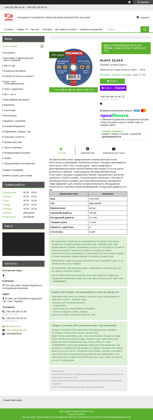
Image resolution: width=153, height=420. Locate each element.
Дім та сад (9, 65)
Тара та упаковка (13, 147)
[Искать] (145, 29)
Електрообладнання (14, 126)
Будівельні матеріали (15, 71)
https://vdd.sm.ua (100, 278)
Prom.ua (90, 411)
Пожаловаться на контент (89, 417)
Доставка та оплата (65, 29)
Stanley (7, 158)
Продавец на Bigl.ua (76, 414)
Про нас (35, 29)
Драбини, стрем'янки (15, 121)
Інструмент (9, 52)
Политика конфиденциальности (117, 417)
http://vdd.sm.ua (13, 326)
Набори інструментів (91, 29)
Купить (114, 81)
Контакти (47, 29)
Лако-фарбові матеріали (16, 99)
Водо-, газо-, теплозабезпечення (14, 82)
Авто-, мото (10, 94)
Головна (8, 29)
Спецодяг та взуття (14, 137)
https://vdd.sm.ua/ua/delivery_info (67, 336)
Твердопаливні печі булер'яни (19, 163)
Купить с (114, 88)
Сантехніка (9, 110)
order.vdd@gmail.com (16, 330)
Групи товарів (9, 46)
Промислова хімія (13, 142)
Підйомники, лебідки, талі (17, 131)
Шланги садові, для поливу (17, 175)
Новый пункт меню (12, 400)
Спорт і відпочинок (13, 89)
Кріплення (9, 105)
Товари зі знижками (12, 170)
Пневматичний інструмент (17, 153)
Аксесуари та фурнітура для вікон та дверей (18, 59)
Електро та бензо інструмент (19, 76)
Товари (20, 29)
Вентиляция (10, 115)
